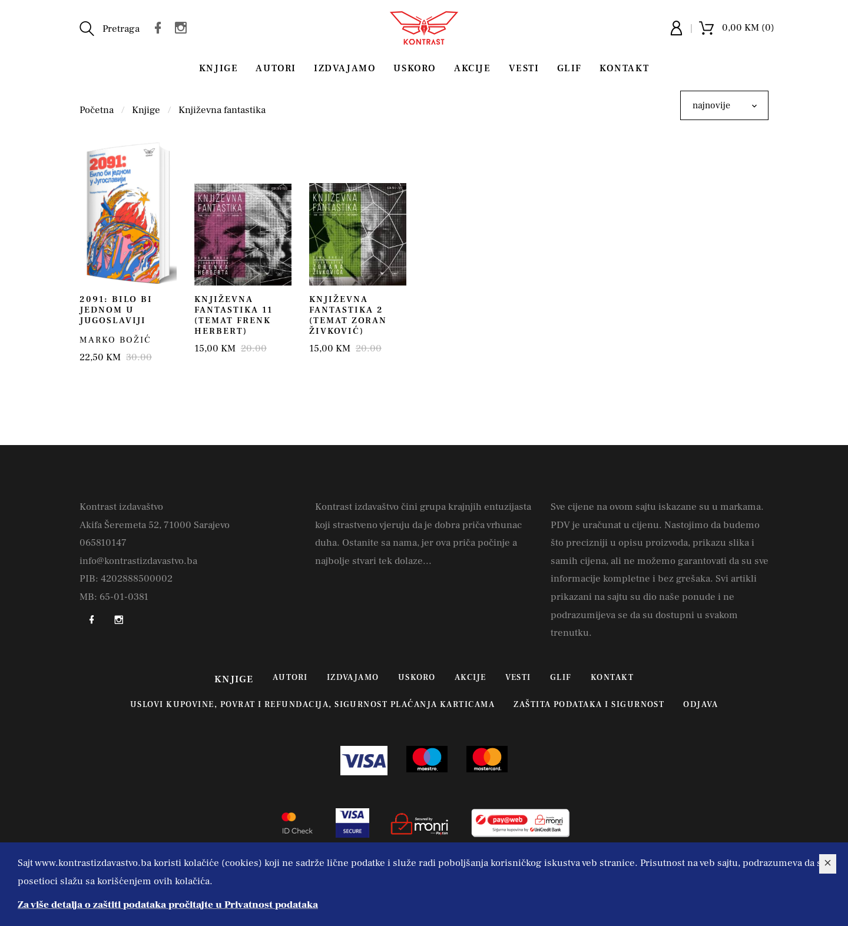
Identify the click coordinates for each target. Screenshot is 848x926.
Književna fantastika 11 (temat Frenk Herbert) (233, 315)
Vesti (524, 68)
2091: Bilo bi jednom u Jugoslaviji (116, 310)
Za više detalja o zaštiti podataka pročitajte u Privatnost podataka (168, 904)
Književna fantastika (222, 110)
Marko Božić (115, 340)
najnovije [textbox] (711, 105)
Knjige (218, 68)
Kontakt (624, 68)
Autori (276, 68)
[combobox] (724, 105)
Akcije (472, 68)
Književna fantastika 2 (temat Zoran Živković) (348, 315)
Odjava (700, 704)
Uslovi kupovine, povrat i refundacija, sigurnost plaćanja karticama (312, 704)
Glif (569, 68)
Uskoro (414, 68)
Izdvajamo (345, 68)
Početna (97, 110)
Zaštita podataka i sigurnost (589, 704)
